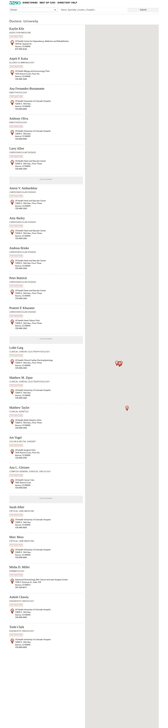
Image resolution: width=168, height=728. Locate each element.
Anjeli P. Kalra (18, 58)
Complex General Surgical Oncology (30, 471)
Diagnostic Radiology (21, 601)
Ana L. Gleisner (19, 467)
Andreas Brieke (19, 248)
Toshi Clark (16, 627)
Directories (30, 3)
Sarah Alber (16, 507)
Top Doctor (16, 37)
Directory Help (67, 3)
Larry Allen (16, 148)
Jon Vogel (15, 437)
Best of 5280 (47, 3)
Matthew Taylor (19, 407)
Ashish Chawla (18, 597)
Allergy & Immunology (21, 63)
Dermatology (16, 571)
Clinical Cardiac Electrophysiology (29, 352)
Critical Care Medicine (21, 511)
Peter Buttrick (18, 278)
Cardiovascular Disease (22, 152)
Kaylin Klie (16, 28)
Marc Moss (16, 537)
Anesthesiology (18, 93)
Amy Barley (17, 218)
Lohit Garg (16, 347)
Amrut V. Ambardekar (23, 188)
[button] (127, 408)
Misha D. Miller (19, 567)
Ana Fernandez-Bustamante (26, 88)
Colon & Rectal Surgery (22, 442)
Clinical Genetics (19, 412)
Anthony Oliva (18, 118)
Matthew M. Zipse (21, 377)
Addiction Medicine (20, 33)
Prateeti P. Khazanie (22, 308)
